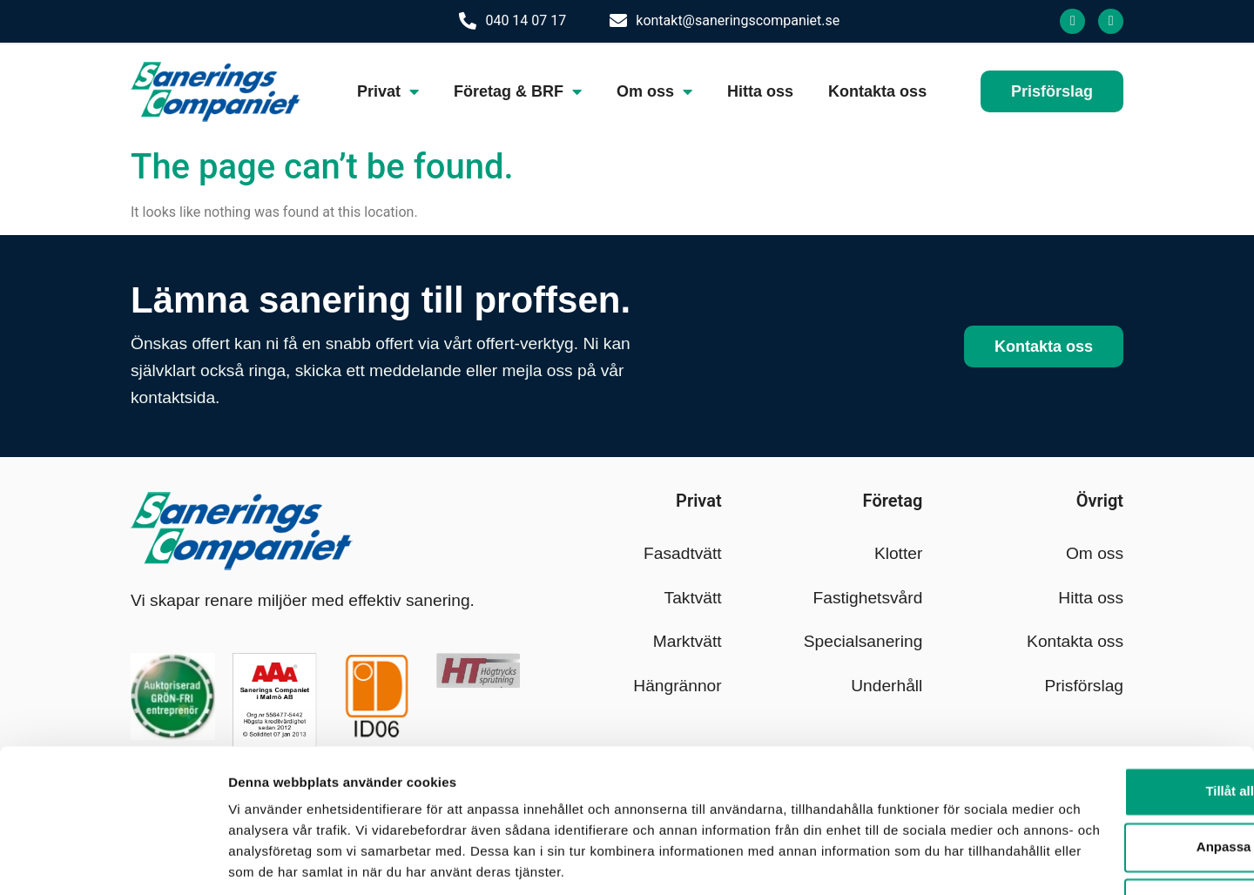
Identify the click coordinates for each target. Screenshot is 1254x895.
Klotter (898, 553)
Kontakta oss (877, 91)
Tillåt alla (1108, 710)
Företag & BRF (518, 91)
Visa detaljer (267, 860)
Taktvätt (693, 598)
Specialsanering (863, 641)
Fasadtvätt (683, 553)
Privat (388, 91)
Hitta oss (760, 91)
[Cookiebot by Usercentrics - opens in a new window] (113, 861)
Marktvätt (687, 641)
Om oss (654, 91)
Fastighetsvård (868, 598)
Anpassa (1109, 766)
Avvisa (1108, 822)
